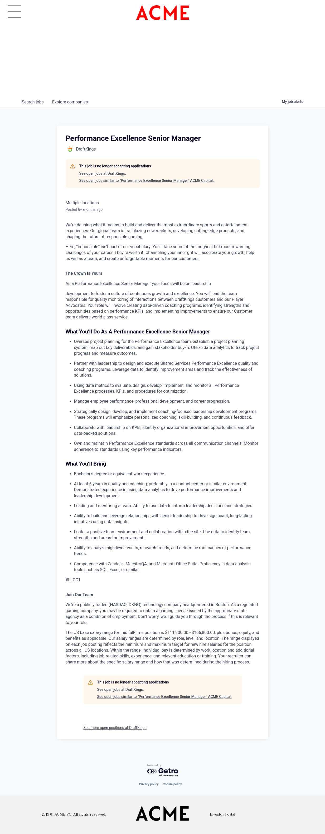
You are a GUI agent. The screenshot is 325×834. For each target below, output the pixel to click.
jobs (33, 101)
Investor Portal (222, 815)
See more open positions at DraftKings (115, 728)
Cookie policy (172, 784)
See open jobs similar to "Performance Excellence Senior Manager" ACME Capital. (146, 180)
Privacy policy (148, 784)
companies (70, 101)
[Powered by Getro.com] (162, 770)
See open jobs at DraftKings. (102, 173)
